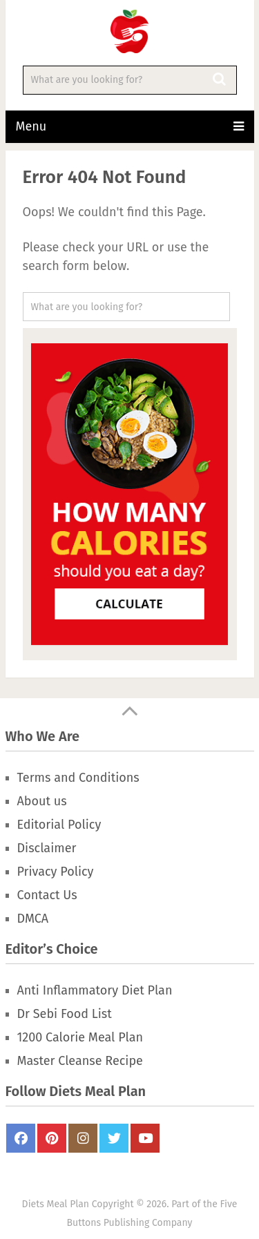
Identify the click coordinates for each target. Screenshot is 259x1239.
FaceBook (20, 1138)
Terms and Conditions (78, 777)
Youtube (145, 1138)
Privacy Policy (55, 871)
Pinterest (51, 1138)
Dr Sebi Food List (64, 1013)
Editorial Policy (59, 824)
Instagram (82, 1138)
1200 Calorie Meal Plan (80, 1037)
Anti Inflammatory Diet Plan (95, 990)
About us (42, 801)
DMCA (33, 918)
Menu (31, 126)
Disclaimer (47, 848)
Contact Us (47, 895)
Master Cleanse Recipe (80, 1060)
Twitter (113, 1138)
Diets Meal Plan (55, 1204)
